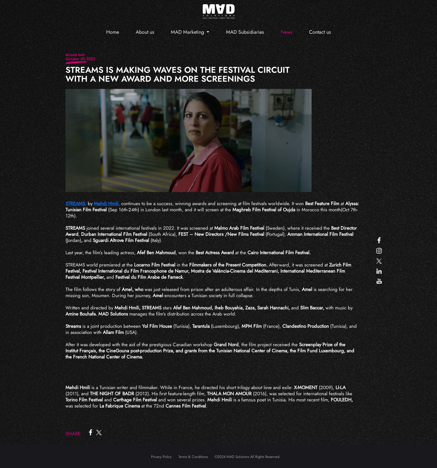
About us (145, 32)
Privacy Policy (161, 456)
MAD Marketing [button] (188, 32)
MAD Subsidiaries (245, 32)
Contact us (320, 32)
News (286, 32)
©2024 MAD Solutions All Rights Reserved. (247, 456)
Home (112, 32)
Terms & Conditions (193, 456)
